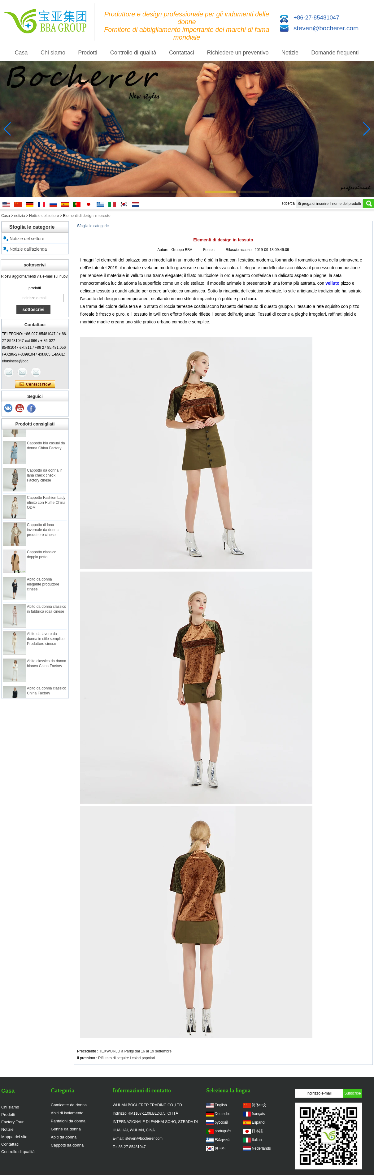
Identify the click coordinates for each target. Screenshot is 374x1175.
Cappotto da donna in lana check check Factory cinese (45, 477)
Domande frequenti (335, 53)
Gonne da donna (66, 1129)
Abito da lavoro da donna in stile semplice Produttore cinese (45, 641)
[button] (120, 192)
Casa (21, 53)
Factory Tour (12, 1122)
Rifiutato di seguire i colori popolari (126, 1058)
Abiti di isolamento (67, 1113)
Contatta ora (35, 384)
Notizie (289, 53)
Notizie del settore (44, 216)
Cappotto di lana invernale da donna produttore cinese (43, 532)
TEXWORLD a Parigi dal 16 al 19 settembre (135, 1051)
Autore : (164, 250)
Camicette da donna (69, 1105)
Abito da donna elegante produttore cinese (43, 586)
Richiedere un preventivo (238, 53)
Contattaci (181, 53)
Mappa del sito (14, 1136)
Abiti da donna (63, 1137)
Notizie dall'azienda (28, 249)
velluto (332, 283)
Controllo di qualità (133, 53)
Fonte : (209, 250)
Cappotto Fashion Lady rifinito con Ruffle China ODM (46, 505)
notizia (19, 216)
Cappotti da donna (67, 1145)
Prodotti (87, 53)
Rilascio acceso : (240, 250)
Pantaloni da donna (68, 1121)
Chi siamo (53, 53)
